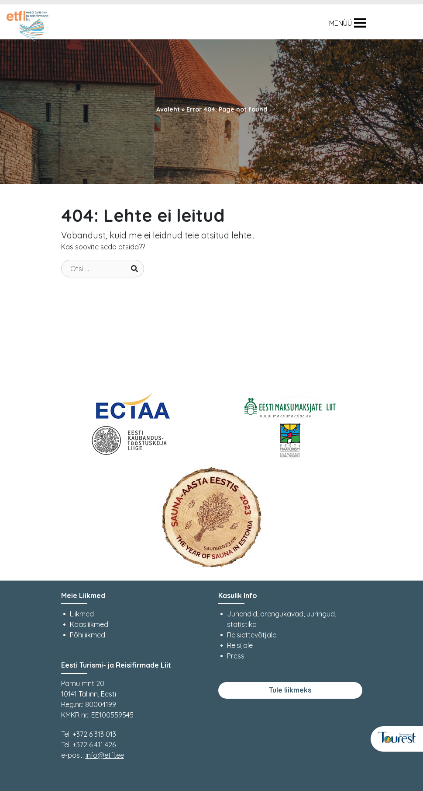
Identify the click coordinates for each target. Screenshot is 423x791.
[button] (340, 23)
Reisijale (240, 645)
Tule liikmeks (290, 690)
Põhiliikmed (87, 634)
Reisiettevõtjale (251, 634)
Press (235, 655)
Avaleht (168, 109)
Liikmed (82, 613)
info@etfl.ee (105, 755)
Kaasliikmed (89, 624)
